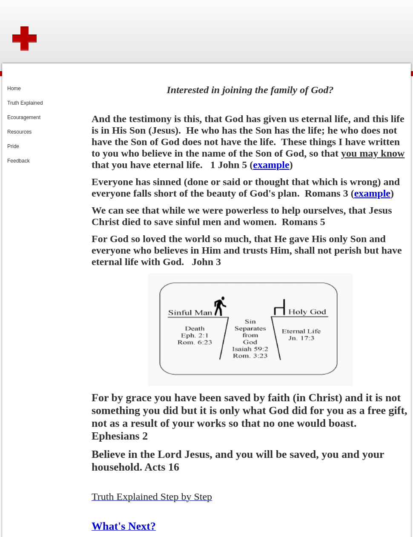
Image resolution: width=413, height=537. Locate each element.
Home (14, 88)
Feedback (18, 161)
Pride (13, 146)
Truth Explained (25, 103)
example (271, 164)
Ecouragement (23, 117)
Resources (19, 132)
